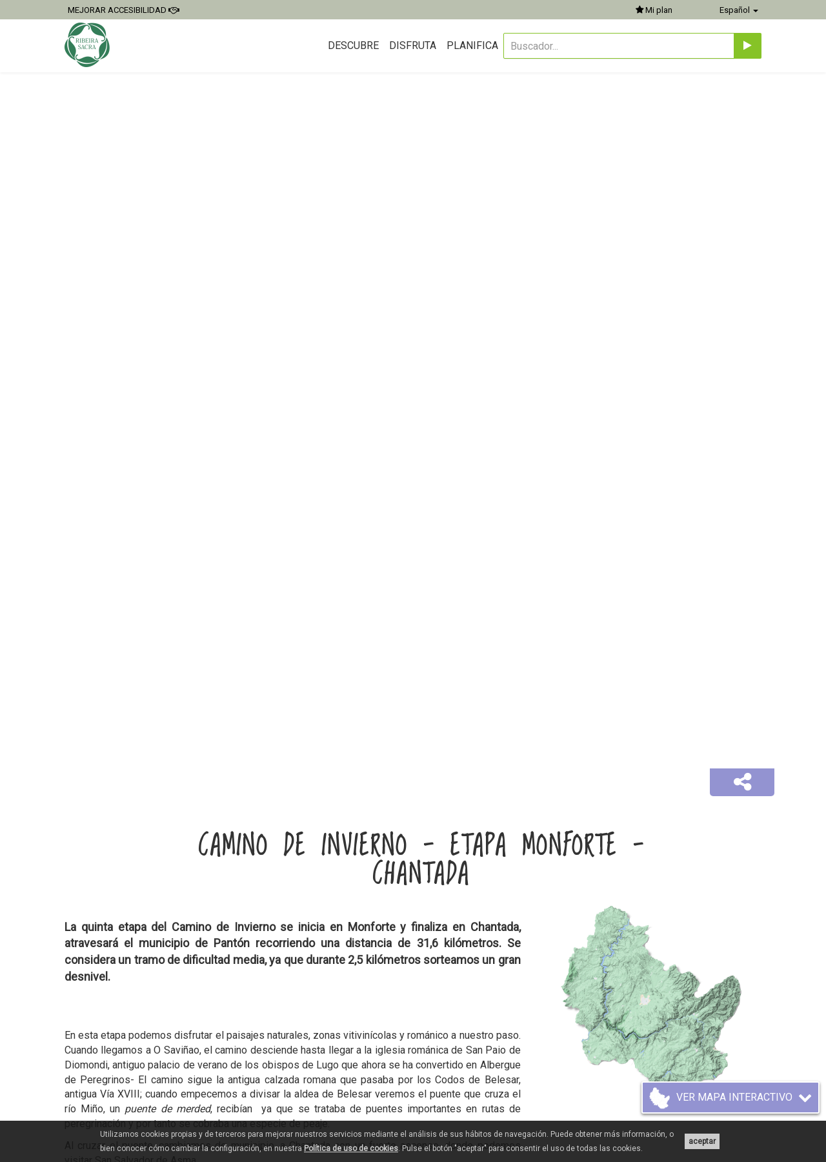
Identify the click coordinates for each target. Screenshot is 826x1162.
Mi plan (654, 10)
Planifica (472, 45)
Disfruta (412, 45)
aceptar (702, 1141)
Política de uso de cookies (351, 1148)
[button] (742, 782)
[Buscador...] (618, 46)
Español (739, 10)
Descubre (353, 45)
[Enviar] (747, 46)
